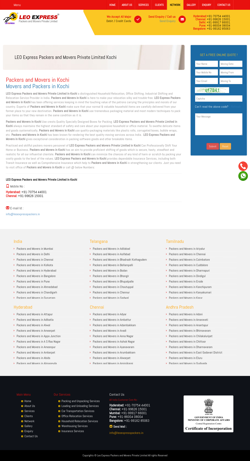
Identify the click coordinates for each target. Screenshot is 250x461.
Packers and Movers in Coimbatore (189, 260)
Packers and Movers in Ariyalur (187, 249)
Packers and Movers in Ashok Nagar (114, 341)
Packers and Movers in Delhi (33, 254)
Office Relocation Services (77, 416)
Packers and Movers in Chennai (35, 260)
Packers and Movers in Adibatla (35, 320)
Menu (17, 5)
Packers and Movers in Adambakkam (114, 325)
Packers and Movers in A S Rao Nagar (38, 341)
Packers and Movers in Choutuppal (113, 287)
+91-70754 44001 (218, 16)
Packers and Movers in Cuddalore (188, 265)
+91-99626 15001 (218, 19)
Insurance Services (73, 431)
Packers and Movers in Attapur (35, 314)
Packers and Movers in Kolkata (35, 265)
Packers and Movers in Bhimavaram (190, 331)
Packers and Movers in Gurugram (36, 298)
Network (175, 5)
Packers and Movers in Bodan (110, 270)
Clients (159, 5)
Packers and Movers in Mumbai (35, 249)
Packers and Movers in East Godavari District (195, 352)
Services (143, 5)
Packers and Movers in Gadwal (111, 298)
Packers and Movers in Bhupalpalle (113, 281)
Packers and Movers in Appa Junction (39, 336)
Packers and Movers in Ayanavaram (113, 347)
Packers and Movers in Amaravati (188, 320)
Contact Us (223, 5)
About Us (127, 5)
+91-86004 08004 (218, 25)
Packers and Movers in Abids (33, 358)
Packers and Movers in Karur (186, 298)
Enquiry (206, 5)
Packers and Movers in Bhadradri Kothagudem (120, 260)
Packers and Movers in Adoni (186, 314)
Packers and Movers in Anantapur (188, 325)
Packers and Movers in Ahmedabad (37, 287)
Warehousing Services (75, 426)
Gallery (191, 5)
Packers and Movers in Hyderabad (36, 270)
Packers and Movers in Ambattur (112, 320)
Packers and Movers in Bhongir (111, 276)
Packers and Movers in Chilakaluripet (190, 336)
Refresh (234, 107)
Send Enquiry (168, 21)
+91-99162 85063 (218, 29)
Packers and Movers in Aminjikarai (113, 363)
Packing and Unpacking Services (81, 401)
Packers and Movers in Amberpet (36, 352)
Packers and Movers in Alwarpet (111, 358)
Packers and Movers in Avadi (109, 331)
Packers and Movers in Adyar (109, 314)
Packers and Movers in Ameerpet (36, 331)
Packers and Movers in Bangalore (36, 276)
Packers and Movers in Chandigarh (37, 292)
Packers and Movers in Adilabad (111, 249)
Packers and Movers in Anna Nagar (113, 336)
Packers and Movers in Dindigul (187, 276)
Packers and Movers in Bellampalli (113, 265)
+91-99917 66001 (218, 22)
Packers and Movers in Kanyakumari (190, 292)
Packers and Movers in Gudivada (188, 363)
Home (112, 5)
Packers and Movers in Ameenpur (36, 347)
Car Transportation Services (78, 411)
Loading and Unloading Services (80, 406)
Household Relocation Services (80, 421)
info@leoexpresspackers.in (23, 214)
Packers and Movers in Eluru (185, 358)
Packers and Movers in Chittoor (187, 341)
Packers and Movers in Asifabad (111, 254)
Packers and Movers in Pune (33, 281)
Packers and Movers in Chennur (111, 292)
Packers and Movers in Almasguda (37, 363)
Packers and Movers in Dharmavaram (190, 347)
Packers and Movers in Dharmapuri (189, 270)
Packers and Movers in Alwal (33, 325)
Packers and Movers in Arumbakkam (114, 352)
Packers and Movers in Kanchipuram (190, 287)
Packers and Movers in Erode (186, 281)
